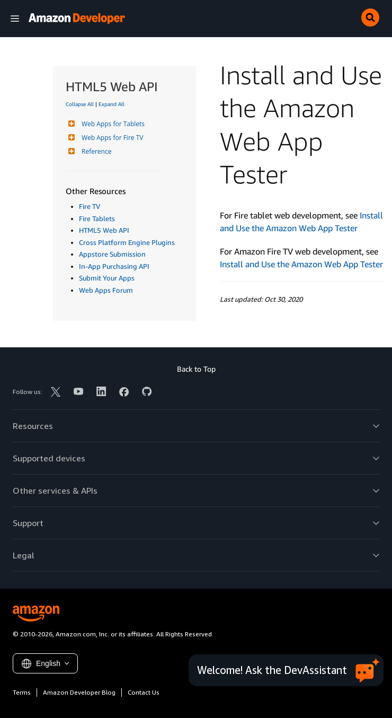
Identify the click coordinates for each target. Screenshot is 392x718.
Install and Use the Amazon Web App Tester (301, 264)
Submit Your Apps (107, 278)
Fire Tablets (97, 218)
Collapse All (80, 104)
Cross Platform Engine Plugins (127, 242)
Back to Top (196, 368)
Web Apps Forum (106, 290)
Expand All (111, 104)
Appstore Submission (112, 254)
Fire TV (89, 206)
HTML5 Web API (104, 230)
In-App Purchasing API (114, 266)
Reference (95, 151)
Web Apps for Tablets (112, 123)
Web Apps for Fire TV (111, 137)
